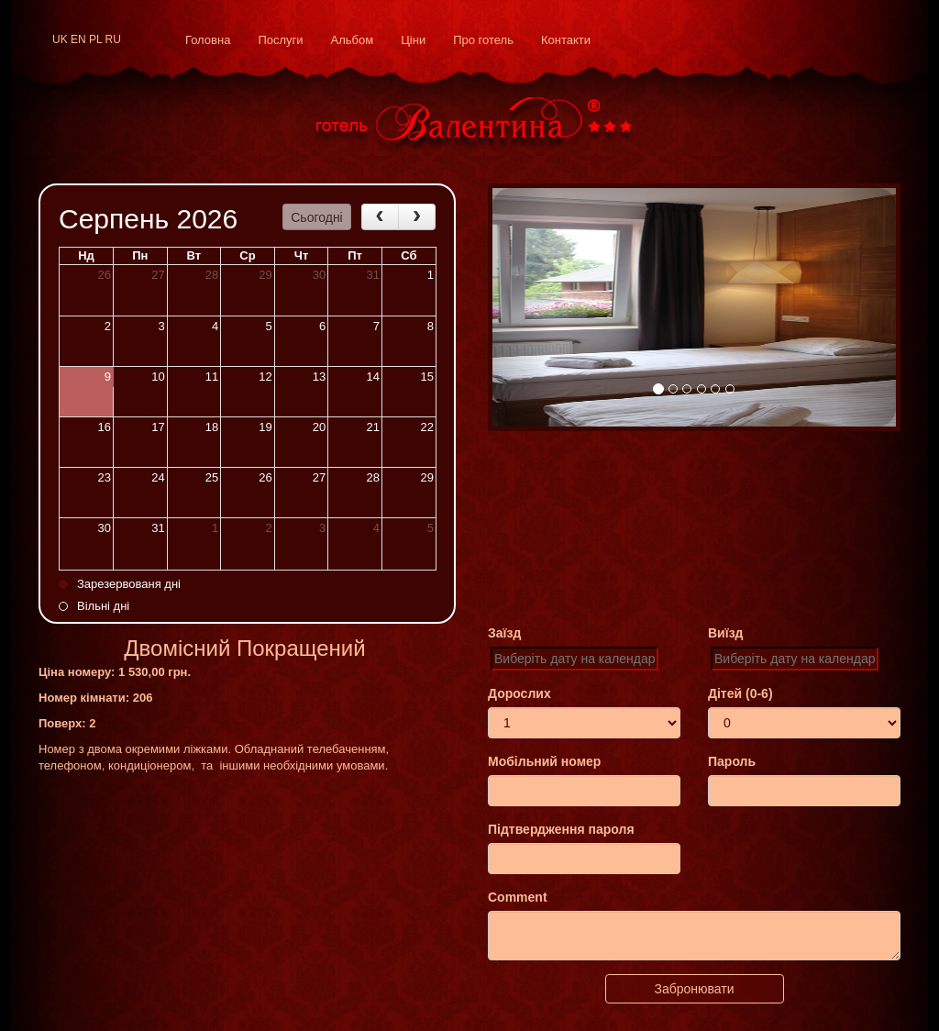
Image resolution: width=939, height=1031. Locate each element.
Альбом (352, 40)
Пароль (732, 761)
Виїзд (726, 633)
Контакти (566, 40)
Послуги (280, 40)
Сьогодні (316, 217)
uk (60, 39)
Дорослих (519, 693)
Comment (517, 897)
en (78, 39)
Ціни (413, 40)
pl (95, 39)
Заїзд (504, 633)
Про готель (483, 40)
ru (113, 39)
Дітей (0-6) (740, 693)
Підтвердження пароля (561, 829)
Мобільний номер (544, 761)
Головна (207, 40)
